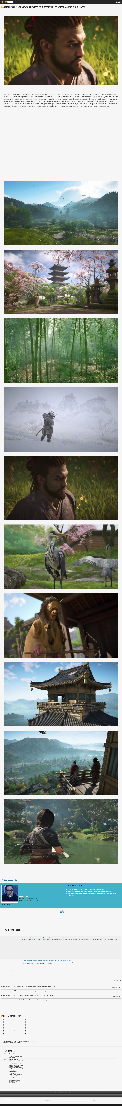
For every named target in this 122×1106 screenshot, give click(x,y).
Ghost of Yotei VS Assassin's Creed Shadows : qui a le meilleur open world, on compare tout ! (26, 992)
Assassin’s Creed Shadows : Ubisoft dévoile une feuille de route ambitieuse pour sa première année (28, 1001)
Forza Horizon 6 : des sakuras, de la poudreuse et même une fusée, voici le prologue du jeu (15, 1076)
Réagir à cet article (9, 881)
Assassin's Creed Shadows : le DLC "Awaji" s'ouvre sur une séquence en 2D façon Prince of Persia (27, 996)
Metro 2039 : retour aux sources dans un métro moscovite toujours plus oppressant (15, 1056)
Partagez (61, 911)
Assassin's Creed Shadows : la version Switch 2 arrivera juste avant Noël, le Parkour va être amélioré (28, 987)
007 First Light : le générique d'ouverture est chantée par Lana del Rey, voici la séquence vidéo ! (16, 1062)
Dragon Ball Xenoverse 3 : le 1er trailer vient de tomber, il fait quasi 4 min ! (86, 890)
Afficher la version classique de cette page (61, 1093)
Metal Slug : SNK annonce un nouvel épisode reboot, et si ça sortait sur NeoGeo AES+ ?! (89, 892)
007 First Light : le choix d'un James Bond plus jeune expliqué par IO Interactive (15, 1082)
